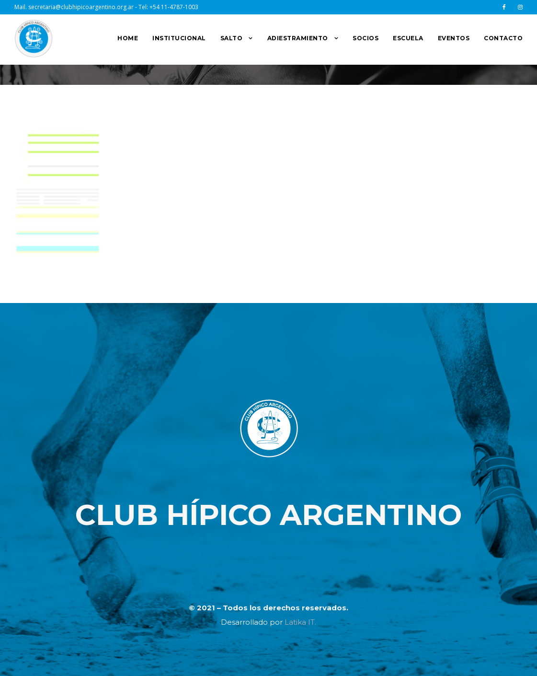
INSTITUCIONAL (179, 38)
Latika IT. (300, 622)
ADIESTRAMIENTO (297, 38)
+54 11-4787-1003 (173, 7)
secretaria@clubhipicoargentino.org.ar (81, 7)
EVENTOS (454, 38)
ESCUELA (408, 38)
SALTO (231, 38)
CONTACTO (503, 38)
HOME (127, 38)
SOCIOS (365, 38)
